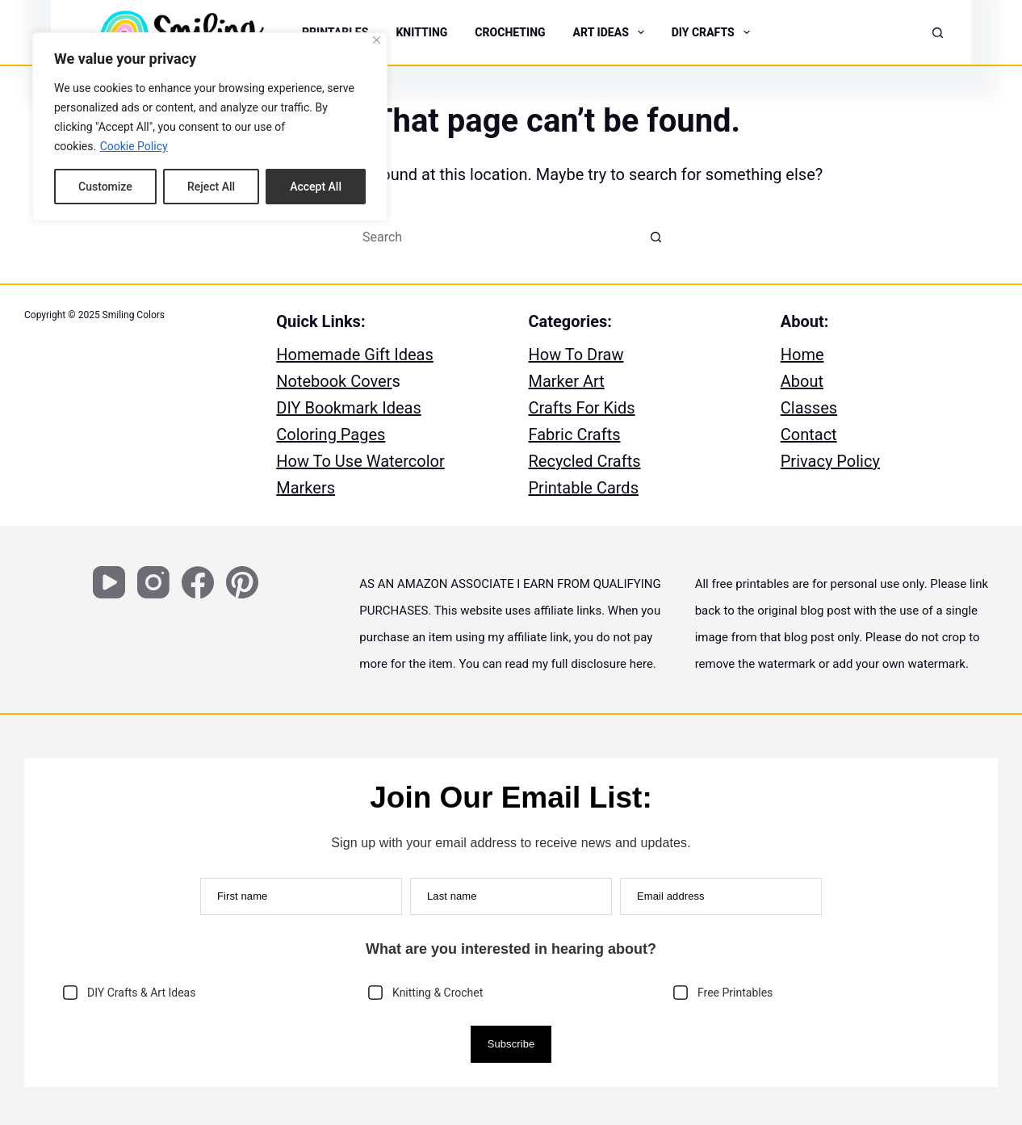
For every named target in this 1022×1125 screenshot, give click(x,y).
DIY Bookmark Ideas (348, 408)
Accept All (315, 186)
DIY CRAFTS (712, 32)
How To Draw (576, 354)
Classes (809, 408)
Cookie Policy (134, 146)
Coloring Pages (330, 434)
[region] (209, 126)
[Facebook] (198, 582)
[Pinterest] (242, 582)
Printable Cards (584, 487)
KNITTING (421, 32)
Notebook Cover (334, 381)
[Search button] (656, 236)
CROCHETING (510, 32)
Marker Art (567, 381)
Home (802, 354)
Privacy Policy (830, 461)
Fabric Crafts (575, 434)
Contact (809, 434)
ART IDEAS (610, 32)
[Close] (376, 40)
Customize (105, 186)
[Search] (937, 32)
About (802, 381)
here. (643, 664)
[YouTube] (109, 582)
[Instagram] (153, 582)
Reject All (211, 186)
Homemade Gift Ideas (355, 354)
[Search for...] (495, 236)
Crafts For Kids (582, 408)
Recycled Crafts (585, 461)
